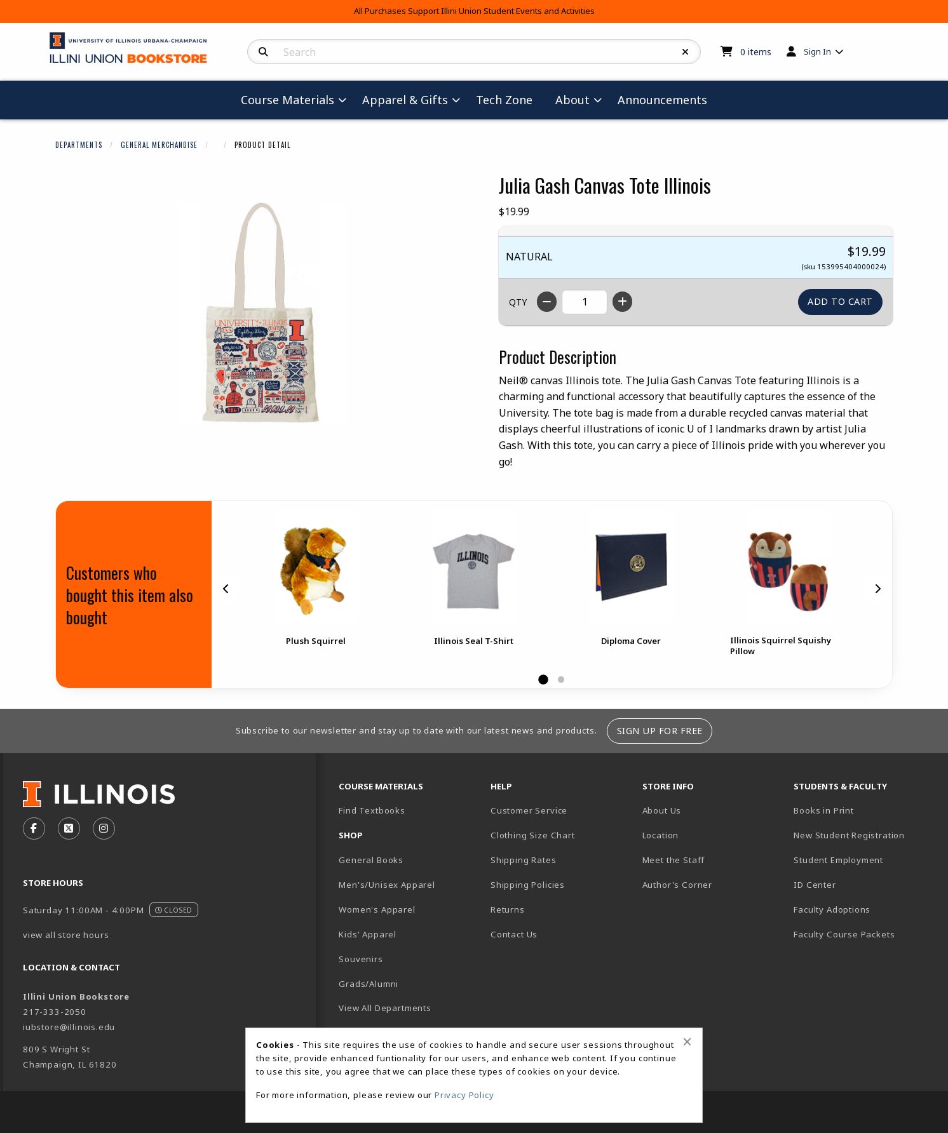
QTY (518, 302)
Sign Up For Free (660, 731)
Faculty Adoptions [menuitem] (832, 909)
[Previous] (226, 588)
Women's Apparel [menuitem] (377, 909)
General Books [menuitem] (371, 860)
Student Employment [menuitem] (838, 860)
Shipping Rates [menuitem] (524, 860)
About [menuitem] (572, 99)
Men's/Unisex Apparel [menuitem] (387, 884)
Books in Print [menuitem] (824, 810)
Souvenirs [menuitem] (361, 959)
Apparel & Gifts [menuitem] (405, 99)
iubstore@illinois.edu (69, 1027)
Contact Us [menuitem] (514, 934)
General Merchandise (159, 145)
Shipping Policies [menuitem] (528, 884)
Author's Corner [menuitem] (677, 884)
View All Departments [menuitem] (385, 1008)
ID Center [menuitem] (815, 884)
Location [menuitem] (660, 835)
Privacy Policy (464, 1095)
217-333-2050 (54, 1011)
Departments (78, 145)
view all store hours (66, 935)
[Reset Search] (686, 52)
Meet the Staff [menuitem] (673, 860)
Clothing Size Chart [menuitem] (533, 835)
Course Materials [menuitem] (287, 99)
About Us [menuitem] (662, 810)
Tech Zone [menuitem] (504, 99)
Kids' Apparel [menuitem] (367, 934)
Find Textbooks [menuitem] (372, 810)
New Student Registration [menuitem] (849, 835)
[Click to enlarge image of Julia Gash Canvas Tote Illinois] (262, 313)
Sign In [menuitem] (817, 51)
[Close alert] (687, 1041)
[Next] (877, 588)
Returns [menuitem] (508, 909)
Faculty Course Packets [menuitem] (844, 934)
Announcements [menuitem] (662, 99)
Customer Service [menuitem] (529, 810)
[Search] (263, 52)
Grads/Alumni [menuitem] (368, 983)
